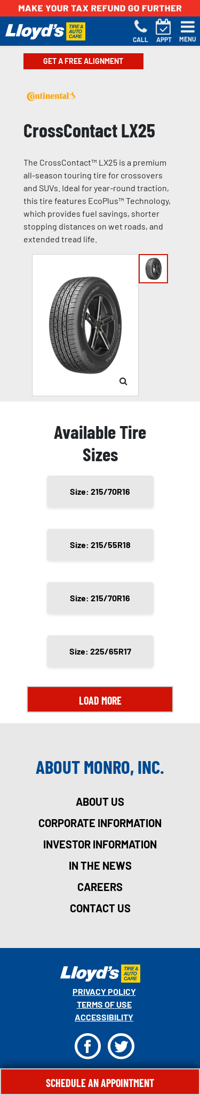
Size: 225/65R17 (100, 651)
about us (100, 801)
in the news (100, 865)
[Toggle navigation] (187, 31)
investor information (100, 844)
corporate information (100, 822)
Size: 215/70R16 (100, 491)
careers (100, 886)
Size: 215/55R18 (100, 545)
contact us (100, 908)
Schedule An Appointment (100, 1082)
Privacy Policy (104, 991)
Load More (100, 700)
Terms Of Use (104, 1004)
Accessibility (104, 1017)
